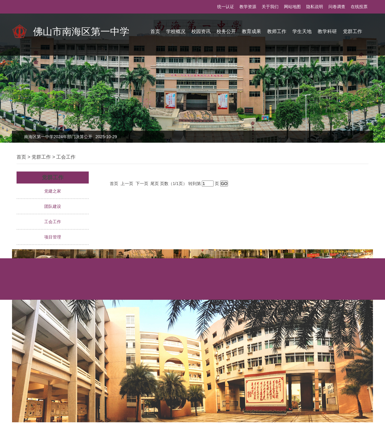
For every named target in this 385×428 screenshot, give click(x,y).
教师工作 (276, 31)
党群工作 (352, 31)
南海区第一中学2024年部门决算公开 (70, 136)
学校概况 (175, 31)
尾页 (155, 183)
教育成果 (251, 31)
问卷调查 (336, 6)
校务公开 (226, 31)
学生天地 (302, 31)
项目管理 (52, 237)
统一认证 (225, 6)
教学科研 (327, 31)
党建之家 (52, 191)
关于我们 (270, 6)
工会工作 (65, 156)
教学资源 (247, 6)
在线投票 (359, 6)
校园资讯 (201, 31)
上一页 (127, 183)
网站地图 (292, 6)
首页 (155, 31)
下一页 (142, 183)
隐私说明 (314, 6)
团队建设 (52, 206)
